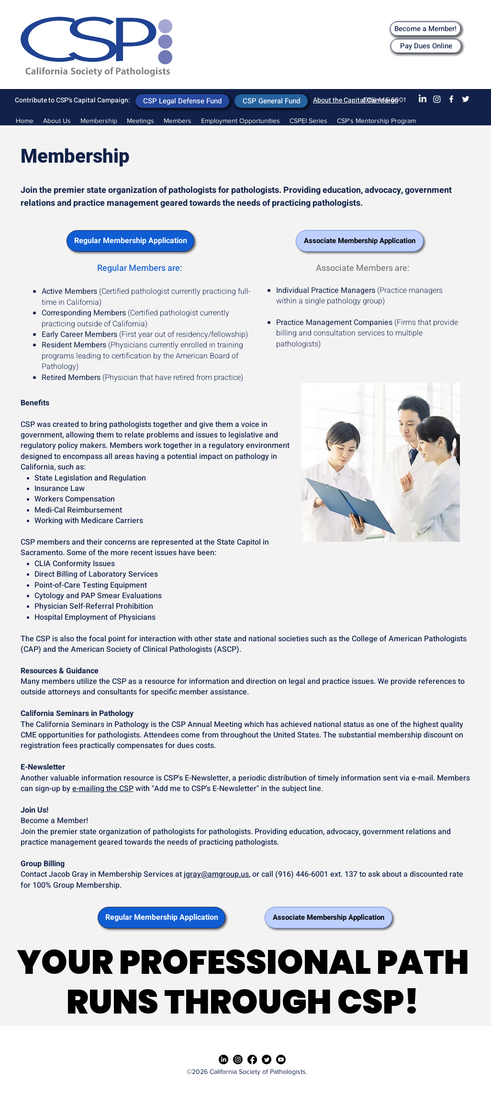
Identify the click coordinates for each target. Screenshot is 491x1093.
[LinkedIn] (422, 99)
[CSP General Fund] (271, 101)
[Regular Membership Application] (130, 241)
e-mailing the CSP (103, 788)
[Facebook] (451, 99)
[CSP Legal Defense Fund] (182, 101)
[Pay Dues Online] (426, 46)
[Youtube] (281, 1059)
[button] (140, 120)
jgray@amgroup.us (216, 874)
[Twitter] (465, 99)
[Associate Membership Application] (360, 241)
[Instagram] (437, 99)
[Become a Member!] (425, 29)
